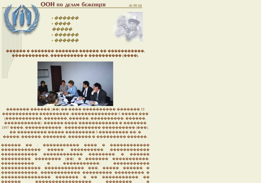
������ (66, 18)
